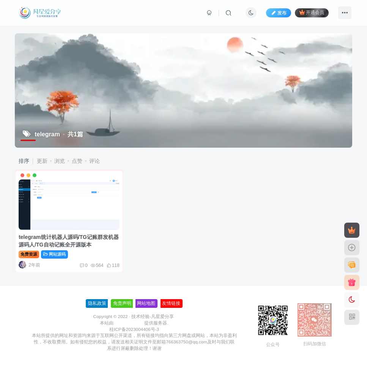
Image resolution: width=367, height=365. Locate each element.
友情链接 (171, 303)
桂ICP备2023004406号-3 (134, 329)
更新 (42, 161)
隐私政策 (97, 303)
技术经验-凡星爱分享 (152, 316)
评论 (94, 161)
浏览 (59, 161)
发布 (279, 13)
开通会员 (311, 12)
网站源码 (54, 254)
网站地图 (146, 303)
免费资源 (28, 254)
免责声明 (122, 303)
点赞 (77, 161)
